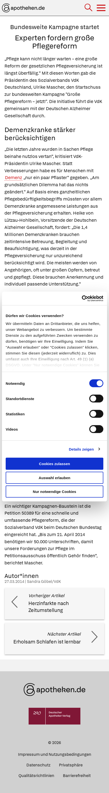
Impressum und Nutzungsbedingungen (54, 754)
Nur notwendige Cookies (54, 491)
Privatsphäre (71, 765)
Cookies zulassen (54, 464)
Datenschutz (38, 765)
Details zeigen (81, 449)
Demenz (13, 177)
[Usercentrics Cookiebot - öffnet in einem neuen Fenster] (81, 298)
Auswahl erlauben (54, 477)
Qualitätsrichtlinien (36, 775)
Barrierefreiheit (77, 775)
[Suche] (89, 8)
